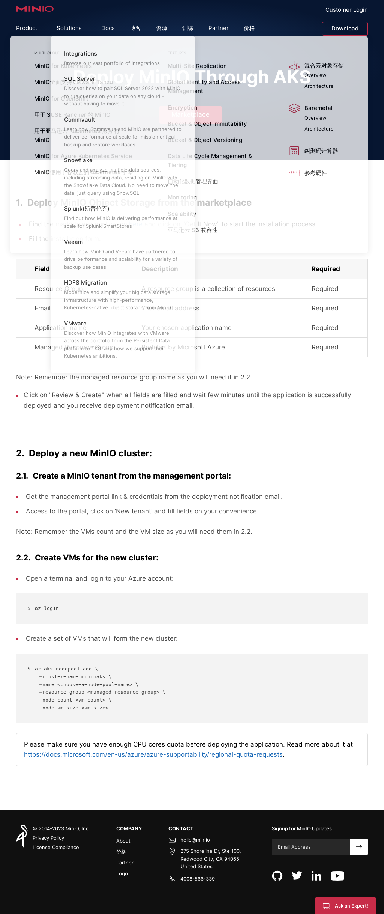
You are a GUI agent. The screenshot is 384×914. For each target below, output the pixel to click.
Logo (122, 873)
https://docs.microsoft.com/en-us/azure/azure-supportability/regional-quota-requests (153, 754)
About (123, 841)
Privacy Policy (48, 838)
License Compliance (56, 847)
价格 (121, 852)
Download (345, 28)
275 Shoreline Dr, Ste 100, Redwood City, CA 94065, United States (210, 859)
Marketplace (190, 114)
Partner (125, 863)
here (135, 224)
